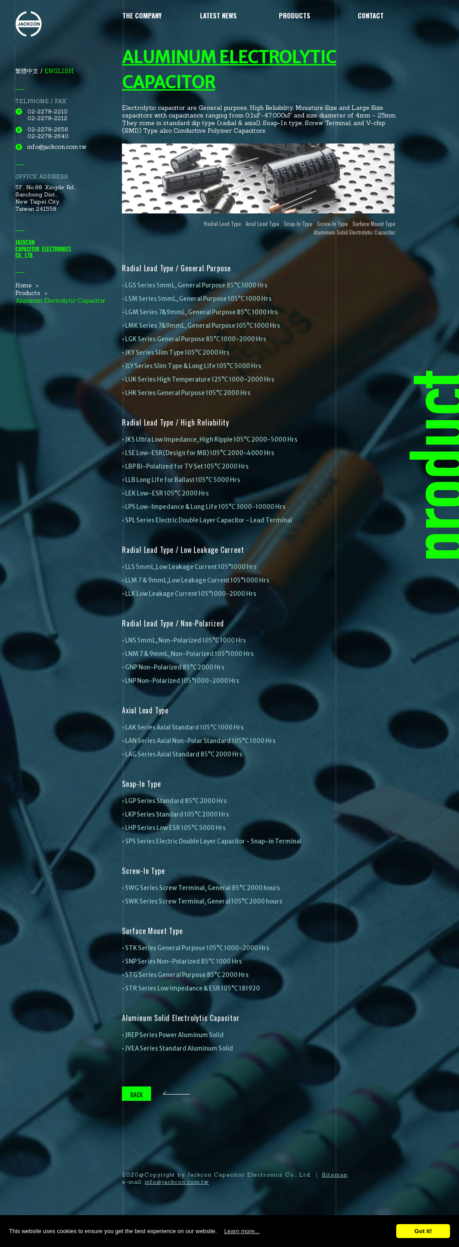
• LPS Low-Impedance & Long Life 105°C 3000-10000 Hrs (204, 507)
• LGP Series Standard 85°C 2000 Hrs (174, 801)
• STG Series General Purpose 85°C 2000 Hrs (185, 975)
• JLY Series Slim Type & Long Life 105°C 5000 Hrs (191, 366)
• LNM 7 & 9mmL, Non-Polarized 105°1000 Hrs (188, 654)
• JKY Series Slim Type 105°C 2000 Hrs (176, 352)
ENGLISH (59, 71)
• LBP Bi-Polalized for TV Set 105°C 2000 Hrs (185, 466)
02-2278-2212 (47, 118)
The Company (142, 15)
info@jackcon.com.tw (57, 147)
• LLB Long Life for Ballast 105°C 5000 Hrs (181, 480)
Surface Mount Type (373, 223)
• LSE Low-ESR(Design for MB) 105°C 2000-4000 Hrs (198, 453)
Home (23, 285)
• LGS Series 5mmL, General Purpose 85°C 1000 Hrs (195, 285)
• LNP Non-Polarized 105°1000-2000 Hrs (180, 681)
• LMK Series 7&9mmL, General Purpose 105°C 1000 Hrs (201, 326)
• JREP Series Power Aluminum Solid (173, 1035)
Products (294, 15)
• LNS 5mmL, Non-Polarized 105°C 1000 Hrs (184, 640)
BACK (136, 1094)
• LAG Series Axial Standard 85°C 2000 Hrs (182, 754)
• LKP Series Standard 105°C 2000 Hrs (175, 814)
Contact (371, 15)
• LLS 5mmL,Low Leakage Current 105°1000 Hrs (189, 567)
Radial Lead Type (222, 223)
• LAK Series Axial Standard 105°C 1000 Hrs (183, 727)
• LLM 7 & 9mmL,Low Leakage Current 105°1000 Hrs (195, 580)
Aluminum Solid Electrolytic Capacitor (354, 232)
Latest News (218, 15)
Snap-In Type (298, 223)
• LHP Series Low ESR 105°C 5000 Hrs (174, 828)
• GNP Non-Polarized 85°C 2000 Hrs (173, 667)
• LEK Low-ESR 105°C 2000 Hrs (165, 493)
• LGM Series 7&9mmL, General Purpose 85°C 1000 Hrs (200, 312)
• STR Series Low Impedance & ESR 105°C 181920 (191, 988)
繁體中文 (27, 71)
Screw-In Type (332, 223)
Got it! (423, 1231)
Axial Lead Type (262, 223)
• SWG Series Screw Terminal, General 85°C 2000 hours (201, 888)
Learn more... (242, 1231)
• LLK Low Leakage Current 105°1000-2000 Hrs (189, 594)
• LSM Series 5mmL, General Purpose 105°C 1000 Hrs (197, 299)
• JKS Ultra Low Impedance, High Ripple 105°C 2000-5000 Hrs (210, 439)
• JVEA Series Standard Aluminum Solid (177, 1048)
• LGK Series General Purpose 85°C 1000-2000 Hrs (194, 339)
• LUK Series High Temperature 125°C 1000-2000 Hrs (198, 379)
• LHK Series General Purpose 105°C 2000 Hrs (186, 393)
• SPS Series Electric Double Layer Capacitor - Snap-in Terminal (212, 841)
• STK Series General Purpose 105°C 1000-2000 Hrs (195, 948)
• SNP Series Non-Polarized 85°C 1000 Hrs (182, 961)
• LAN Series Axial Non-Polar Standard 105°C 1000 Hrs (199, 741)
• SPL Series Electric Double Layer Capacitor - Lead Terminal (207, 520)
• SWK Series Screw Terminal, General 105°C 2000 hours (202, 901)
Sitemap (335, 1174)
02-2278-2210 (47, 111)
